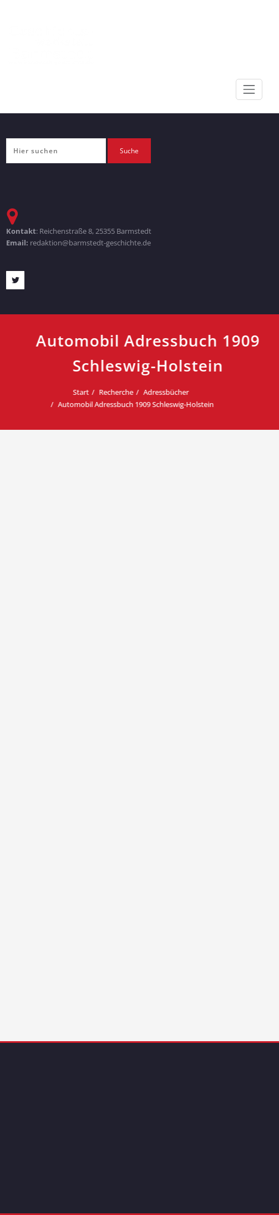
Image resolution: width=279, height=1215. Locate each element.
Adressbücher (214, 392)
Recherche (164, 392)
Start (129, 392)
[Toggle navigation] (249, 89)
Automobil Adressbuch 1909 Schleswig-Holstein (184, 404)
